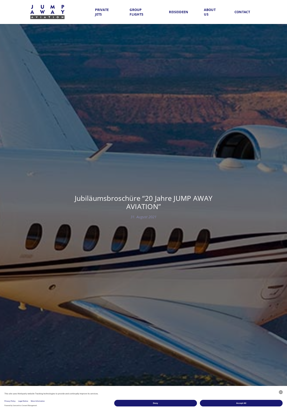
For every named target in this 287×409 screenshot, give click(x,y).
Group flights (136, 12)
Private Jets (102, 12)
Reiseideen (178, 12)
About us (210, 12)
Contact (242, 12)
